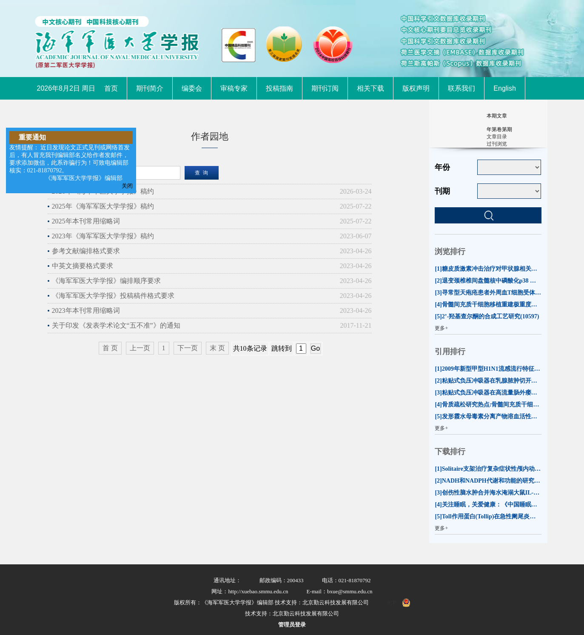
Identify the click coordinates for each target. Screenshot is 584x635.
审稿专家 (234, 88)
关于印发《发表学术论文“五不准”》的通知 (116, 325)
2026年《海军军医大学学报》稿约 (103, 191)
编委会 (192, 88)
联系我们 (461, 88)
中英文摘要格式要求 (82, 265)
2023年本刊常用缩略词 (86, 310)
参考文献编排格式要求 (86, 251)
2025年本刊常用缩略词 (86, 221)
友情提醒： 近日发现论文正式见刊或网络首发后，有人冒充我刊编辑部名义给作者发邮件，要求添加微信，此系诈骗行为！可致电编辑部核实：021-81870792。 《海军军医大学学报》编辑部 (69, 162)
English (504, 88)
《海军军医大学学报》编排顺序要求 (106, 280)
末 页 (217, 348)
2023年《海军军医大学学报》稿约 (103, 236)
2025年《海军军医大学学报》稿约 (103, 206)
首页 (111, 88)
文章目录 (497, 137)
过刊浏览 (497, 144)
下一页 (187, 348)
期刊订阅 (325, 88)
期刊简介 (149, 88)
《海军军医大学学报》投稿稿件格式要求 (113, 295)
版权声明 (416, 88)
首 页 (110, 348)
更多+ (441, 328)
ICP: (392, 602)
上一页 (140, 348)
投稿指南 (279, 88)
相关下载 (370, 88)
